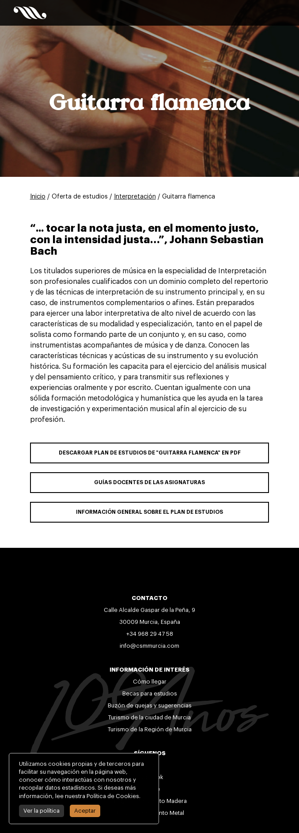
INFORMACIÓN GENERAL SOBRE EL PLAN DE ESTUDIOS (149, 512)
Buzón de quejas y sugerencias (150, 705)
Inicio (37, 197)
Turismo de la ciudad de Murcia (149, 717)
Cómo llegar (150, 681)
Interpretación (135, 197)
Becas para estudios (149, 693)
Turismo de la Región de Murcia (150, 729)
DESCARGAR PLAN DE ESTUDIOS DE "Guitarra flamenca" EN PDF (150, 452)
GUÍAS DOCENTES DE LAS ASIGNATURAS (149, 482)
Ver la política (39, 811)
